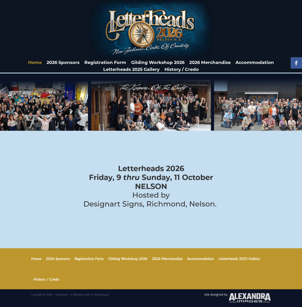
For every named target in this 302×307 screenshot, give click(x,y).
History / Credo (181, 69)
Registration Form (105, 62)
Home (35, 62)
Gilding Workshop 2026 (158, 62)
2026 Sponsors (63, 62)
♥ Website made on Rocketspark (89, 294)
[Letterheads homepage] (151, 29)
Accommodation (255, 62)
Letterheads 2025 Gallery (131, 69)
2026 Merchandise (210, 62)
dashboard (61, 294)
